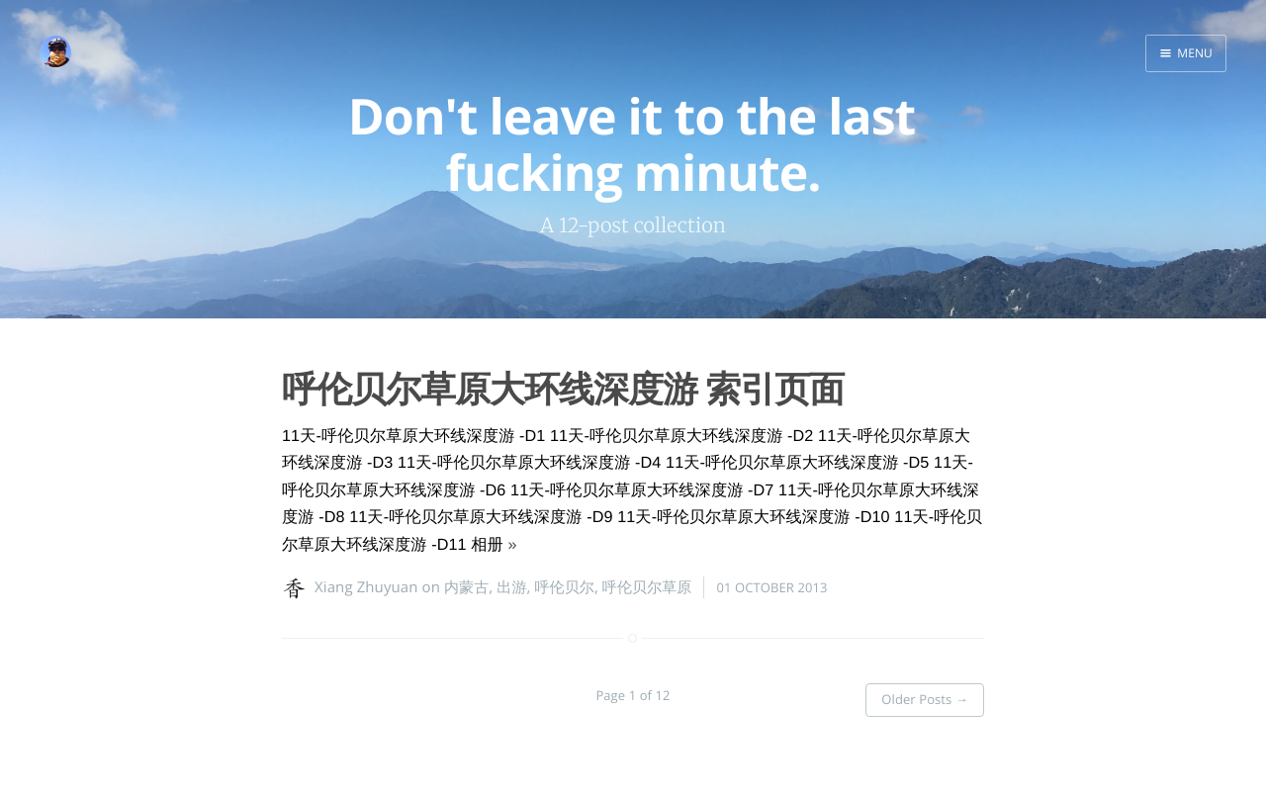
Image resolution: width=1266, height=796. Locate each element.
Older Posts (924, 694)
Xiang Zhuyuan (366, 587)
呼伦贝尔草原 (647, 587)
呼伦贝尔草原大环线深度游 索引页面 (563, 388)
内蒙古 (466, 587)
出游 (511, 587)
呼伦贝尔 (563, 587)
